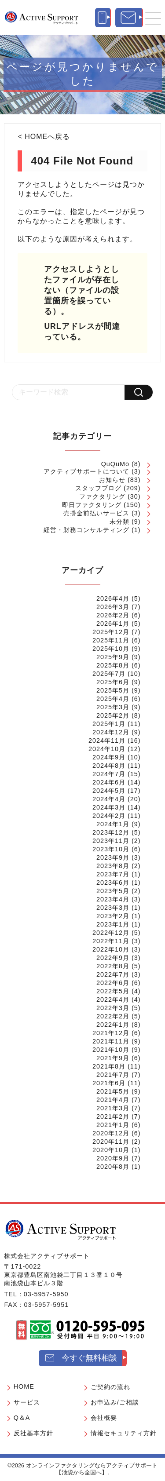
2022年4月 (112, 999)
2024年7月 (108, 773)
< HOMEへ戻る (44, 136)
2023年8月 (112, 865)
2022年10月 (110, 949)
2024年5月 (108, 790)
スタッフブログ (98, 488)
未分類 (119, 521)
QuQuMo (115, 463)
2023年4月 (112, 899)
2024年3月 (108, 807)
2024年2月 (108, 815)
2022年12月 (110, 932)
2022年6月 (112, 982)
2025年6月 (112, 682)
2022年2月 (112, 1016)
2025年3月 (112, 707)
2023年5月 (112, 890)
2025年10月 (110, 648)
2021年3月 (112, 1108)
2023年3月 (112, 907)
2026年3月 (112, 606)
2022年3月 (112, 1007)
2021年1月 (112, 1124)
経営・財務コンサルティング (86, 529)
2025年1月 (108, 723)
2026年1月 (112, 623)
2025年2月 (112, 715)
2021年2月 (112, 1116)
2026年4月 (112, 598)
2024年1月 (112, 824)
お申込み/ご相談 (115, 1402)
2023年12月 (110, 832)
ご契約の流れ (110, 1386)
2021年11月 (110, 1041)
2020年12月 (110, 1133)
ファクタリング (102, 496)
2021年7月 (112, 1074)
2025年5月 (112, 690)
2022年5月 (112, 991)
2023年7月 (112, 874)
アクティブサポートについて (86, 471)
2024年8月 (108, 765)
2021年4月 (112, 1099)
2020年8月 (112, 1166)
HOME (24, 1386)
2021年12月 (110, 1032)
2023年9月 (112, 857)
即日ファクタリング (91, 504)
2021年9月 (112, 1058)
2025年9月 (112, 656)
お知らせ (112, 479)
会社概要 (104, 1417)
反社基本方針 (33, 1433)
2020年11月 (110, 1141)
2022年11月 (110, 941)
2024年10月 (106, 748)
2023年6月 (112, 882)
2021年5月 (112, 1091)
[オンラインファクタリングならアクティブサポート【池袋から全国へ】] (60, 1229)
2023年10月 (110, 849)
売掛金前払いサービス (96, 513)
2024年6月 (108, 782)
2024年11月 (106, 740)
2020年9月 (112, 1158)
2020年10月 (110, 1149)
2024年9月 (108, 757)
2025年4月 (112, 698)
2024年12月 (110, 732)
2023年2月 (112, 915)
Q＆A (22, 1417)
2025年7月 (108, 673)
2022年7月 (112, 974)
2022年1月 (112, 1024)
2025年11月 (110, 640)
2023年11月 (110, 840)
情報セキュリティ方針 (124, 1433)
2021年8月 (108, 1066)
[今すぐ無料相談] (129, 17)
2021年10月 (110, 1049)
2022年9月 (112, 957)
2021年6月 (108, 1083)
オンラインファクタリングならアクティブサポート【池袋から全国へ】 (92, 1469)
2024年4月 (108, 799)
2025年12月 (110, 631)
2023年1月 (112, 924)
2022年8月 (112, 966)
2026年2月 (112, 615)
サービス (27, 1402)
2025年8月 (112, 665)
